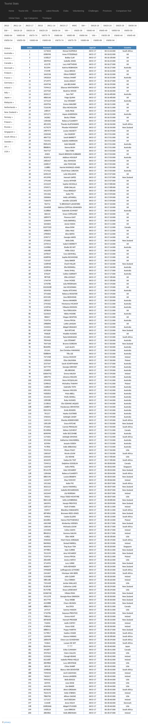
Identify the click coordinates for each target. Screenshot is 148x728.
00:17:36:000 (110, 360)
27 (30, 137)
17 (30, 104)
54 (30, 227)
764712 (47, 204)
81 (30, 317)
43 (30, 190)
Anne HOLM (70, 703)
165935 (47, 683)
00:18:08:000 (110, 500)
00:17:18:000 (110, 277)
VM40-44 (91, 30)
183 (29, 656)
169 (29, 610)
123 (29, 457)
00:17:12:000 (110, 227)
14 (30, 94)
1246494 (47, 220)
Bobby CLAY (70, 57)
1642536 (47, 74)
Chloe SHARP (69, 666)
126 (29, 467)
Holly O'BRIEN (70, 693)
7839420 (47, 340)
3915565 (47, 440)
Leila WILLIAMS (70, 174)
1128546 (47, 270)
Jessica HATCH (70, 560)
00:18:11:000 (110, 506)
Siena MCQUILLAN (69, 380)
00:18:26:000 (110, 576)
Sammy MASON (69, 610)
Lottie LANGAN (70, 323)
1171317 (47, 699)
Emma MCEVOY (69, 357)
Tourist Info (23, 11)
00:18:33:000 (110, 616)
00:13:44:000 (110, 51)
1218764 (47, 307)
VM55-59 (128, 30)
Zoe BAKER (69, 686)
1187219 (47, 506)
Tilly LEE (70, 353)
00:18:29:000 (110, 586)
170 (29, 613)
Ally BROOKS (70, 370)
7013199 (47, 553)
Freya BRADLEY (70, 190)
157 (29, 570)
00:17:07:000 (110, 174)
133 (29, 490)
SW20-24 (30, 30)
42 (30, 187)
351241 (47, 350)
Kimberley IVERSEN (70, 523)
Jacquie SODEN (70, 443)
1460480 (47, 250)
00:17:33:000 (110, 350)
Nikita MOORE (70, 314)
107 (29, 403)
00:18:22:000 (110, 560)
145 (29, 530)
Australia (127, 67)
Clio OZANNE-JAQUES (70, 403)
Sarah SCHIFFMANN (70, 363)
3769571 (47, 187)
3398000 (47, 669)
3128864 (47, 210)
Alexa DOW (69, 227)
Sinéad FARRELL (69, 543)
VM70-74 (33, 35)
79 (30, 310)
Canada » (8, 63)
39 (30, 177)
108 (29, 407)
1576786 (47, 284)
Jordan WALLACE (70, 583)
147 (29, 536)
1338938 (47, 264)
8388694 (47, 353)
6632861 (47, 520)
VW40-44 (118, 35)
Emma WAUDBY (69, 104)
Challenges (93, 11)
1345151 (47, 420)
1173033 (47, 51)
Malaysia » (9, 102)
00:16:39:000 (110, 84)
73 (30, 290)
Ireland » (8, 87)
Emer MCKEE (70, 280)
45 (30, 197)
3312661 (47, 337)
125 (29, 463)
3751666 (47, 294)
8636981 (47, 347)
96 (30, 367)
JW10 (40, 25)
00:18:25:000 (110, 570)
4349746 (47, 84)
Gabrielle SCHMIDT (70, 210)
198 (29, 706)
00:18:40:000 (110, 643)
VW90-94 (110, 40)
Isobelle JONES (70, 61)
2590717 (47, 237)
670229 (47, 274)
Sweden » (8, 142)
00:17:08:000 (110, 184)
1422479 (47, 480)
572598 (47, 71)
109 (29, 410)
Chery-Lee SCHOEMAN (70, 639)
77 (30, 304)
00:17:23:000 (110, 327)
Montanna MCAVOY (70, 304)
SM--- (83, 25)
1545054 (47, 327)
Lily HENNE (69, 457)
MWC (74, 25)
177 (29, 636)
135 (29, 496)
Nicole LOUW (69, 453)
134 (29, 493)
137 (29, 503)
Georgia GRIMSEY (70, 367)
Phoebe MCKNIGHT (70, 127)
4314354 (47, 397)
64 (30, 260)
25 (30, 131)
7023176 (47, 693)
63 (30, 257)
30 (30, 147)
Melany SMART (70, 77)
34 (30, 161)
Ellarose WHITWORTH (70, 87)
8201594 (47, 410)
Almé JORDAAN (69, 689)
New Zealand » (11, 112)
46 (30, 200)
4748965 (47, 626)
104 (29, 393)
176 (29, 633)
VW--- (94, 35)
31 (30, 151)
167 (29, 603)
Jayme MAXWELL (70, 486)
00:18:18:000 (110, 536)
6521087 (47, 659)
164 (29, 593)
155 (29, 563)
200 (29, 713)
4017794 (47, 600)
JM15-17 (29, 25)
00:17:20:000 (110, 297)
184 (29, 659)
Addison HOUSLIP (70, 157)
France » (8, 78)
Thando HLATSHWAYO (70, 124)
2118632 (47, 403)
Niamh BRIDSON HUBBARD (70, 154)
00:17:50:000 (110, 423)
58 (30, 240)
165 (29, 596)
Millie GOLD (70, 250)
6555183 (47, 297)
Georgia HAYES (70, 237)
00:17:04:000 (110, 161)
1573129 (47, 101)
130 (29, 480)
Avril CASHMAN (69, 673)
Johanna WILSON (70, 377)
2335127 (47, 490)
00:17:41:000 (110, 377)
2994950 (47, 380)
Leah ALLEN (70, 347)
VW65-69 (46, 40)
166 (29, 600)
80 (30, 314)
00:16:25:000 (110, 61)
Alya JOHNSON (70, 161)
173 (29, 623)
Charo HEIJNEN (70, 603)
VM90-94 (83, 35)
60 (30, 247)
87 (30, 337)
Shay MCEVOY (70, 480)
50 (30, 214)
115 (29, 430)
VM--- (67, 30)
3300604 (47, 197)
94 (30, 360)
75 (30, 297)
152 (29, 553)
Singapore (128, 467)
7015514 (47, 450)
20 (30, 114)
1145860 (47, 247)
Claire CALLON (70, 653)
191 (29, 683)
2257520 (47, 91)
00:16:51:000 (110, 104)
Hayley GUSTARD (70, 413)
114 (29, 427)
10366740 (47, 593)
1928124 (47, 709)
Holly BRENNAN (69, 713)
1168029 (47, 387)
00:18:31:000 (110, 603)
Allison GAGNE (70, 696)
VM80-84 (58, 35)
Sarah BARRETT (70, 137)
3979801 (47, 550)
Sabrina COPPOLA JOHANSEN (70, 207)
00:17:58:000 (110, 457)
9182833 (47, 393)
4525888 (47, 603)
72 (30, 287)
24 (30, 127)
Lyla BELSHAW (70, 84)
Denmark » (9, 68)
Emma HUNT (70, 616)
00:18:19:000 (110, 540)
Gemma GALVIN (69, 533)
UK (127, 54)
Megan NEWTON (70, 317)
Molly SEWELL (70, 397)
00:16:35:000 (110, 77)
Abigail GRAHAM (70, 327)
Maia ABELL (70, 393)
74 (30, 294)
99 (30, 377)
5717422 (47, 170)
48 (30, 207)
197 (29, 703)
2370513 (47, 244)
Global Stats (14, 18)
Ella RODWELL (70, 267)
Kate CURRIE (70, 550)
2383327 (47, 300)
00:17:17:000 (110, 270)
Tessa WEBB (70, 600)
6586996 (47, 54)
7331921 (47, 141)
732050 (47, 623)
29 (30, 144)
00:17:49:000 (110, 417)
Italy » (7, 92)
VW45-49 (131, 35)
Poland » (8, 122)
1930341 (47, 417)
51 (30, 217)
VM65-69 (21, 35)
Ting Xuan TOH (70, 546)
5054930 (47, 290)
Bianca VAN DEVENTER (70, 669)
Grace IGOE (70, 626)
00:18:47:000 (110, 709)
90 (30, 347)
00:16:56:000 (110, 124)
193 (29, 689)
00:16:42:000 (110, 87)
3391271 (47, 114)
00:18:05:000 (110, 476)
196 (29, 699)
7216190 (47, 107)
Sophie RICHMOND (70, 257)
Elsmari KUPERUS (70, 51)
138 (29, 506)
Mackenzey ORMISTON (69, 407)
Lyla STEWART (70, 340)
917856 (47, 447)
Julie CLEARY (70, 576)
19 (30, 111)
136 (29, 500)
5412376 (47, 190)
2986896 (47, 323)
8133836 (47, 430)
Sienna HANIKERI (70, 300)
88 (30, 340)
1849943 (47, 61)
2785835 (47, 234)
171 (29, 616)
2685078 (47, 639)
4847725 (47, 137)
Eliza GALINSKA (70, 360)
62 (30, 254)
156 (29, 566)
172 (29, 620)
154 (29, 560)
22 (30, 121)
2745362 (47, 304)
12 (30, 87)
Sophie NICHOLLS (70, 184)
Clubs (66, 11)
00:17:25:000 (110, 337)
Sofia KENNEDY (70, 566)
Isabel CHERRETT (70, 244)
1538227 (47, 57)
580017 (47, 317)
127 (29, 470)
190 (29, 679)
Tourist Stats (11, 3)
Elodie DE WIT (70, 247)
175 (29, 630)
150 (29, 546)
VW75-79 (72, 40)
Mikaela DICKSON (70, 307)
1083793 (47, 377)
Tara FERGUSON (69, 310)
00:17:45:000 (110, 410)
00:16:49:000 (110, 101)
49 (30, 210)
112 (29, 420)
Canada (128, 227)
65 (30, 264)
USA (127, 450)
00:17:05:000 (110, 164)
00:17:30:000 (110, 343)
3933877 (47, 649)
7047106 (47, 343)
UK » (6, 146)
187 (29, 669)
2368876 (47, 407)
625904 (47, 443)
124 (29, 460)
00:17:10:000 (110, 204)
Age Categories (31, 18)
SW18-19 (18, 30)
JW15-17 (64, 25)
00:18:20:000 (110, 546)
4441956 (47, 686)
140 (29, 513)
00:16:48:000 (110, 94)
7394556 (47, 673)
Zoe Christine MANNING (70, 350)
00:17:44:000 (110, 400)
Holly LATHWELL (70, 197)
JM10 (6, 25)
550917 (47, 510)
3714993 (47, 563)
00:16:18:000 (110, 57)
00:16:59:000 (110, 131)
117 (29, 437)
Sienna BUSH (70, 147)
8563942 (47, 646)
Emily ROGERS (70, 410)
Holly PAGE (69, 111)
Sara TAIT (70, 94)
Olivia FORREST (70, 74)
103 (29, 390)
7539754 (47, 320)
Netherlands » (10, 107)
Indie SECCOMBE (70, 433)
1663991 (47, 503)
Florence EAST (70, 217)
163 (29, 590)
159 (29, 576)
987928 (47, 277)
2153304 (47, 530)
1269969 (47, 636)
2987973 (47, 131)
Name (69, 47)
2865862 (47, 713)
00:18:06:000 (110, 480)
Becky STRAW (69, 117)
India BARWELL (70, 220)
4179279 (47, 127)
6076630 (47, 689)
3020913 (47, 157)
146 (29, 533)
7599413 (47, 87)
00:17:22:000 (110, 323)
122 (29, 453)
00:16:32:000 (110, 71)
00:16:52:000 (110, 111)
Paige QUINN (70, 97)
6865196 (47, 476)
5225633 (47, 314)
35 (30, 164)
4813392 (47, 124)
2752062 (47, 240)
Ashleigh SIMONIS (69, 437)
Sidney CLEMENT (70, 430)
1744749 (47, 280)
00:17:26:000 (110, 340)
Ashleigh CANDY (69, 417)
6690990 (47, 433)
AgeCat (92, 47)
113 (29, 423)
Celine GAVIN (69, 530)
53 (30, 224)
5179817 (47, 633)
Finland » (8, 73)
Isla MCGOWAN (69, 287)
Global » (8, 48)
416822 (47, 536)
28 (30, 141)
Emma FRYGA (69, 320)
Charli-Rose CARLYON (69, 170)
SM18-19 (95, 25)
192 (29, 686)
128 (29, 473)
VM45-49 (103, 30)
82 (30, 320)
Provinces (107, 11)
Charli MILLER (69, 264)
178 (29, 639)
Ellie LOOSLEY (69, 277)
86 (30, 333)
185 (29, 663)
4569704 (47, 104)
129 (29, 476)
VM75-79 (46, 35)
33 (30, 157)
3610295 (47, 460)
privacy (7, 722)
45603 (47, 154)
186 (29, 666)
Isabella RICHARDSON (70, 490)
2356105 (47, 457)
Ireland (128, 357)
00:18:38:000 (110, 633)
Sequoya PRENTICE (70, 613)
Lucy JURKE (69, 563)
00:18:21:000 (110, 550)
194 (29, 693)
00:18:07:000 (110, 483)
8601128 (47, 500)
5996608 (47, 570)
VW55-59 (21, 40)
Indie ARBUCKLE (69, 447)
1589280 (47, 400)
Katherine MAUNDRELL (69, 440)
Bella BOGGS (70, 679)
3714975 (47, 81)
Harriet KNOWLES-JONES (70, 167)
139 (29, 510)
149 (29, 543)
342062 (47, 117)
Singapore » (9, 132)
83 (30, 323)
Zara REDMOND (69, 297)
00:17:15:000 (110, 250)
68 (30, 274)
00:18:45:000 (110, 689)
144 (29, 526)
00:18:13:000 (110, 516)
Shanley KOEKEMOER (69, 420)
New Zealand (127, 127)
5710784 (47, 613)
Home (11, 11)
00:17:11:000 (110, 224)
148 (29, 540)
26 (30, 134)
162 (29, 586)
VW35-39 (105, 35)
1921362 (47, 194)
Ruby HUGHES (70, 400)
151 (29, 550)
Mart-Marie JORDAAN (70, 540)
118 (29, 440)
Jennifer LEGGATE (70, 200)
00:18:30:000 (110, 596)
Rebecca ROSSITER (69, 294)
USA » (7, 151)
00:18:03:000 (110, 470)
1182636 (47, 360)
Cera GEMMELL (70, 254)
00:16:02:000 (110, 54)
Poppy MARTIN (70, 630)
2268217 (47, 164)
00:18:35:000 (110, 623)
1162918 (47, 467)
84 (30, 327)
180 (29, 646)
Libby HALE (69, 230)
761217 (47, 413)
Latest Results (52, 11)
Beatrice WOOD (69, 91)
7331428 (47, 583)
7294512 (47, 463)
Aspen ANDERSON (69, 114)
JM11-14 (17, 25)
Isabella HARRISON (70, 141)
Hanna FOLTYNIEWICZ (70, 520)
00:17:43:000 (110, 393)
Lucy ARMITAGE (69, 663)
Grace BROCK (69, 71)
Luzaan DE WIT (70, 643)
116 (29, 433)
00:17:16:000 (110, 264)
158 (29, 573)
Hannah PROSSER (70, 620)
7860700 (47, 696)
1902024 (47, 77)
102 (29, 387)
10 (30, 81)
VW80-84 (85, 40)
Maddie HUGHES (70, 333)
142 (29, 520)
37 (30, 170)
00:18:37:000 (110, 630)
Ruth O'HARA (69, 506)
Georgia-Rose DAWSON (69, 596)
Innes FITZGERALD (69, 54)
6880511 (47, 630)
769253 (47, 496)
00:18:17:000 (110, 523)
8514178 (47, 470)
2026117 (47, 94)
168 (29, 606)
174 (29, 626)
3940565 (47, 540)
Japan (127, 646)
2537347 (47, 363)
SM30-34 (132, 25)
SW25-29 (43, 30)
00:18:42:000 (110, 653)
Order (29, 47)
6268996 (47, 257)
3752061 (47, 427)
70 (30, 280)
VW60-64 (34, 40)
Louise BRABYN (70, 476)
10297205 (47, 227)
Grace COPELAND (70, 214)
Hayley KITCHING (70, 290)
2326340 (47, 134)
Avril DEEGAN (69, 699)
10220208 (47, 287)
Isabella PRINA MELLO (70, 659)
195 (29, 696)
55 (30, 230)
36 (30, 167)
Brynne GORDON (70, 343)
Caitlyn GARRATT (70, 274)
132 (29, 486)
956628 (47, 333)
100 (29, 380)
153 (29, 556)
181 (29, 649)
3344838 (47, 207)
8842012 (47, 533)
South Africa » (10, 137)
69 (30, 277)
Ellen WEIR (69, 536)
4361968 (47, 523)
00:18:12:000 (110, 513)
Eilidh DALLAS (69, 187)
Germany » (9, 83)
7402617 (47, 676)
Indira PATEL (70, 467)
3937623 (47, 653)
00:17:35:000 (110, 353)
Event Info (37, 11)
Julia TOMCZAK (70, 164)
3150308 (47, 576)
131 (29, 483)
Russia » (8, 127)
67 (30, 270)
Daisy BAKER (70, 260)
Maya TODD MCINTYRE (69, 496)
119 (29, 443)
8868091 (47, 147)
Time (110, 47)
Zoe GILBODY (69, 134)
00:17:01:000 (110, 134)
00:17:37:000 (110, 363)
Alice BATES (70, 234)
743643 (47, 643)
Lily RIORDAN (69, 493)
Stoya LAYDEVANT (70, 590)
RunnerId (47, 47)
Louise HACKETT (70, 131)
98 (30, 373)
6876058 (47, 620)
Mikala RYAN (70, 593)
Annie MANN (69, 224)
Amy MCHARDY (70, 553)
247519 (47, 610)
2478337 (47, 254)
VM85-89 (71, 35)
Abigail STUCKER (70, 706)
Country (127, 47)
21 (30, 117)
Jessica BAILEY (70, 81)
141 (29, 516)
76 (30, 300)
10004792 (47, 373)
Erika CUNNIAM (69, 649)
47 (30, 204)
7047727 (47, 151)
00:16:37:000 (110, 81)
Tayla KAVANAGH (70, 337)
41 (30, 184)
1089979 (47, 217)
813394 (47, 67)
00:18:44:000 (110, 679)
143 (29, 523)
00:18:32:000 (110, 613)
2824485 (47, 560)
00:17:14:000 (110, 237)
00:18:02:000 (110, 467)
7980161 (47, 616)
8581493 (47, 144)
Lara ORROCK (69, 709)
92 (30, 353)
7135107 (47, 260)
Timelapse (47, 18)
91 (30, 350)
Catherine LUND (69, 586)
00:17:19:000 (110, 284)
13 (30, 91)
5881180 (47, 580)
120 (29, 447)
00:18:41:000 (110, 649)
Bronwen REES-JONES (70, 513)
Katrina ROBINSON (69, 67)
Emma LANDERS (69, 676)
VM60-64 (8, 35)
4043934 (47, 546)
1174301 (47, 437)
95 (30, 363)
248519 (47, 111)
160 (29, 580)
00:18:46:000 (110, 699)
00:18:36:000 (110, 626)
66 (30, 267)
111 (29, 417)
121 (29, 450)
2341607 (47, 573)
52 (30, 220)
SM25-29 (120, 25)
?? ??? (69, 646)
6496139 (47, 174)
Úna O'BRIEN (70, 580)
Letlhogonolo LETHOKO (69, 570)
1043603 (47, 224)
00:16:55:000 (110, 117)
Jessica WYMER (70, 180)
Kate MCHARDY (70, 470)
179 (29, 643)
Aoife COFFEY (69, 623)
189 (29, 676)
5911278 (47, 596)
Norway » (8, 117)
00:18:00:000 (110, 463)
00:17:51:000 (110, 430)
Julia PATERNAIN (69, 284)
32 (30, 154)
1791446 (47, 180)
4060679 (47, 566)
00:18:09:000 (110, 503)
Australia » (9, 53)
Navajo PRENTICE (70, 503)
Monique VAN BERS (70, 573)
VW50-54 (8, 40)
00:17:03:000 (110, 151)
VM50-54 (116, 30)
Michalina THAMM (69, 383)
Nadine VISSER (70, 633)
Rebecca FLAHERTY (70, 121)
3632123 (47, 486)
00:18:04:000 (110, 473)
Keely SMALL (70, 270)
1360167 (47, 453)
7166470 (47, 200)
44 (30, 194)
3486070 (47, 230)
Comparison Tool (123, 11)
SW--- (6, 30)
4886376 (47, 606)
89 (30, 343)
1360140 (47, 526)
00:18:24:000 (110, 566)
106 (29, 400)
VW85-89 (97, 40)
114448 (47, 703)
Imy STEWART (69, 101)
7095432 (47, 679)
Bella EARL (70, 240)
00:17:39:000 (110, 370)
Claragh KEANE (70, 656)
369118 (47, 666)
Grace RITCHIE (70, 423)
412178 (47, 64)
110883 (47, 167)
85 (30, 330)
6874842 (47, 513)
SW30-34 (56, 30)
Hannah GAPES (70, 177)
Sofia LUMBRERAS (69, 500)
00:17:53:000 (110, 440)
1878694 (47, 310)
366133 (47, 214)
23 (30, 124)
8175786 (47, 590)
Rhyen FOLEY (70, 450)
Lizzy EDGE (69, 683)
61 (30, 250)
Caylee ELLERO (70, 516)
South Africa (128, 51)
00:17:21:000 (110, 304)
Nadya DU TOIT (70, 460)
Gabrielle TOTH (70, 387)
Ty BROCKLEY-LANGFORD (70, 204)
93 (30, 357)
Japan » (7, 97)
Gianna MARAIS (69, 636)
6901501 (47, 390)
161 (29, 583)
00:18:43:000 (110, 663)
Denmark (127, 703)
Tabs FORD (69, 151)
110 (29, 413)
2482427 (47, 161)
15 (30, 97)
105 (29, 397)
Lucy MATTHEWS (70, 64)
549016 (47, 516)
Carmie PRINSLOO (70, 427)
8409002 (47, 543)
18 (30, 107)
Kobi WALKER (69, 144)
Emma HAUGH (70, 373)
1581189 (47, 423)
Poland (127, 360)
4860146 (47, 97)
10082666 (47, 706)
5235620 (47, 656)
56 (30, 234)
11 (30, 84)
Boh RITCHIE (70, 330)
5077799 (47, 367)
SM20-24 (107, 25)
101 (29, 383)
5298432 (47, 383)
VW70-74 (59, 40)
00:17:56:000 (110, 450)
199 (29, 709)
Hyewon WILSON (70, 390)
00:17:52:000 (110, 433)
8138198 (47, 586)
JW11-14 (51, 25)
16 (30, 101)
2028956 (47, 267)
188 (29, 673)
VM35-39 (78, 30)
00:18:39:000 (110, 639)
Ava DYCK (70, 606)
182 (29, 653)
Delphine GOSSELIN (70, 463)
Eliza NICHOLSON (70, 107)
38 (30, 174)
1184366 (47, 121)
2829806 (47, 663)
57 (30, 237)
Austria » (8, 58)
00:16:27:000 (110, 64)
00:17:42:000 (110, 387)
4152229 (47, 184)
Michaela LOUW (70, 526)
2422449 (47, 493)
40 (30, 180)
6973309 (47, 330)
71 (30, 284)
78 (30, 307)
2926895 (47, 370)
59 (30, 244)
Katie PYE (70, 194)
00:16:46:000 (110, 91)
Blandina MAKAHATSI (70, 510)
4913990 (47, 177)
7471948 (47, 357)
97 (30, 370)
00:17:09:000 (110, 194)
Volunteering (78, 11)
